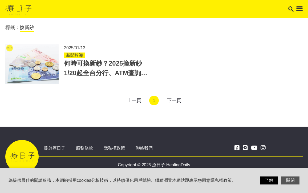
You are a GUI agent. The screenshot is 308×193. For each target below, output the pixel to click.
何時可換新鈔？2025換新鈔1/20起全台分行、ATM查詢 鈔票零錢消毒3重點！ (103, 73)
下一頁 (174, 100)
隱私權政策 (114, 148)
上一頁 (134, 100)
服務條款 (84, 148)
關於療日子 (54, 148)
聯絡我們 (144, 148)
